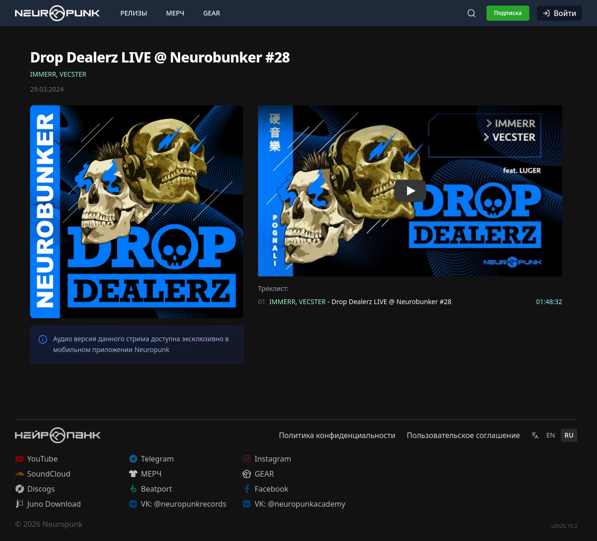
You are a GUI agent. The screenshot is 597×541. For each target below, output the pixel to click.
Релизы (133, 12)
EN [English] (550, 435)
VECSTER (73, 74)
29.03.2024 (47, 89)
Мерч (175, 12)
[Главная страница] (57, 13)
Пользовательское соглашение (463, 435)
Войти (559, 13)
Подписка (508, 13)
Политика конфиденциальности (337, 435)
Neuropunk (62, 524)
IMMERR (43, 74)
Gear (211, 12)
